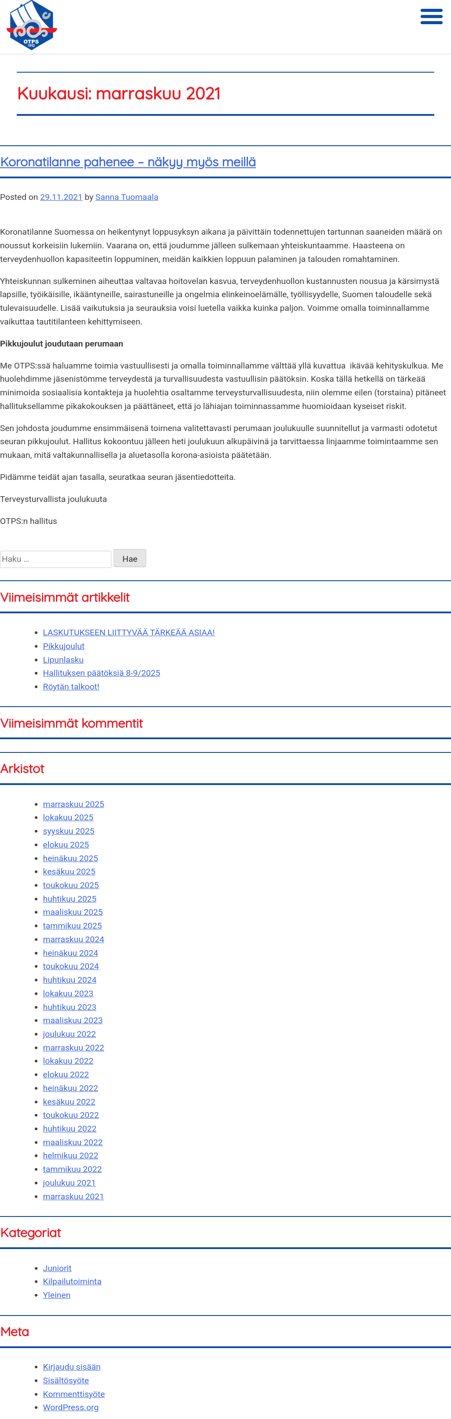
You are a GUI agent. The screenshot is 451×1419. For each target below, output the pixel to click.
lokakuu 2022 (68, 1061)
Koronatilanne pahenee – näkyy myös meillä (128, 162)
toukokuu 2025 (71, 885)
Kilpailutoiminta (72, 1281)
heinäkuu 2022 (70, 1088)
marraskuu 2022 (73, 1048)
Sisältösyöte (66, 1380)
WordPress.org (71, 1407)
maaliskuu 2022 (73, 1142)
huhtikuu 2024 (69, 980)
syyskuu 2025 (69, 831)
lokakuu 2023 (68, 993)
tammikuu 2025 (72, 926)
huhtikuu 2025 (69, 899)
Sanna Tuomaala (127, 197)
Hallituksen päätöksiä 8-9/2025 (101, 673)
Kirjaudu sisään (72, 1367)
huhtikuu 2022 (69, 1129)
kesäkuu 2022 (69, 1102)
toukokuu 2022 (71, 1115)
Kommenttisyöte (74, 1394)
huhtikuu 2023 (69, 1007)
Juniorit (57, 1268)
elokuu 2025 (66, 845)
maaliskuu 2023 (73, 1020)
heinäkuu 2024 (70, 953)
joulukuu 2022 (69, 1034)
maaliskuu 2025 (73, 912)
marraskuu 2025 (73, 804)
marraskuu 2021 (73, 1196)
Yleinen (56, 1295)
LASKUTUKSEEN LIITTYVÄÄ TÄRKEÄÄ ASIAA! (129, 632)
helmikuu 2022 (71, 1155)
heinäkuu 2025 (70, 858)
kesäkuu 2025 (69, 871)
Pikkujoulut (64, 646)
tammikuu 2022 (72, 1169)
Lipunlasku (63, 660)
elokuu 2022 (66, 1074)
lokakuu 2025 (68, 817)
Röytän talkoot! (71, 687)
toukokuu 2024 (71, 966)
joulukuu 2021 (69, 1183)
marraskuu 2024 (73, 939)
